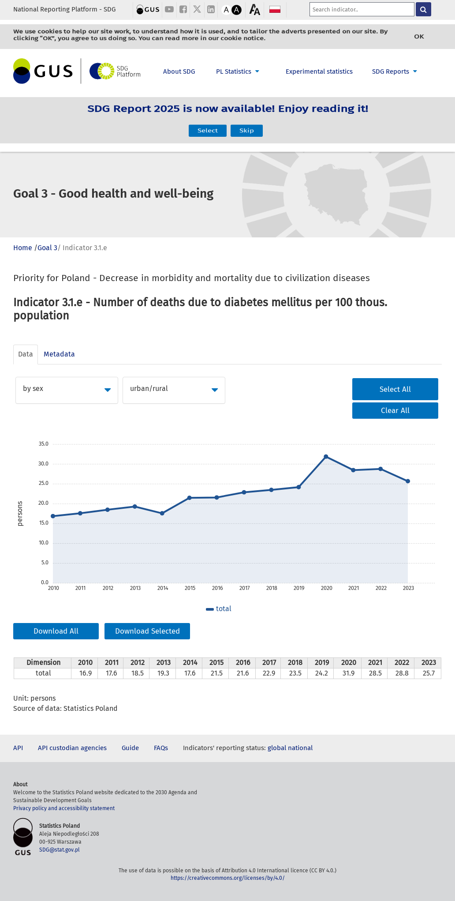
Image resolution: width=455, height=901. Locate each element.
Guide (130, 748)
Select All (395, 389)
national (300, 748)
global (277, 748)
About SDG (179, 71)
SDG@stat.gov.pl (59, 850)
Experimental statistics (319, 71)
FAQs (161, 748)
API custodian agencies (72, 748)
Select (208, 126)
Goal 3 (47, 248)
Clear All (395, 410)
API (18, 748)
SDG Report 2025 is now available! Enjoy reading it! (227, 114)
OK (419, 36)
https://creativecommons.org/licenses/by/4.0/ (228, 878)
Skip (246, 126)
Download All (56, 631)
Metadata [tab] (59, 354)
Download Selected (147, 631)
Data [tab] (25, 354)
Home (22, 248)
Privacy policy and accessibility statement (64, 808)
